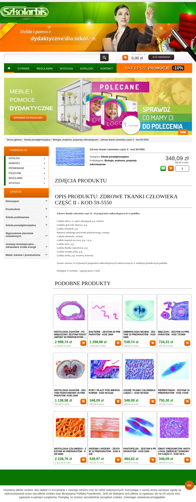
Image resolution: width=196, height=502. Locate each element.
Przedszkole (13, 209)
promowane (16, 168)
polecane (15, 173)
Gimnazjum (12, 201)
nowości (14, 163)
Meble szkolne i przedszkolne (23, 255)
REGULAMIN (45, 68)
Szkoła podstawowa (17, 217)
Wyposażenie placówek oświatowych (19, 235)
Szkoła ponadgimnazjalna (37, 139)
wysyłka (14, 183)
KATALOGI (86, 68)
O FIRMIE (23, 68)
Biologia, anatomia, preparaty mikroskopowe (75, 139)
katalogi (14, 158)
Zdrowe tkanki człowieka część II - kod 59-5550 (124, 139)
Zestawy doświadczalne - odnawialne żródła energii (21, 245)
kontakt (106, 68)
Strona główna (14, 139)
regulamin (15, 178)
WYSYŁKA (66, 68)
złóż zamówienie (161, 57)
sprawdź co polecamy (28, 117)
